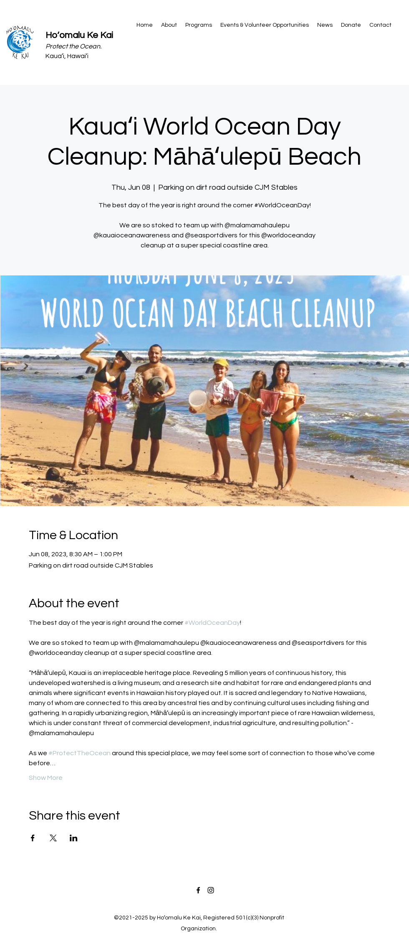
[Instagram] (211, 890)
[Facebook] (198, 890)
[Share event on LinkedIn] (74, 838)
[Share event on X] (53, 838)
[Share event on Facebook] (33, 838)
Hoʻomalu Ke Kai (79, 35)
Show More (46, 777)
